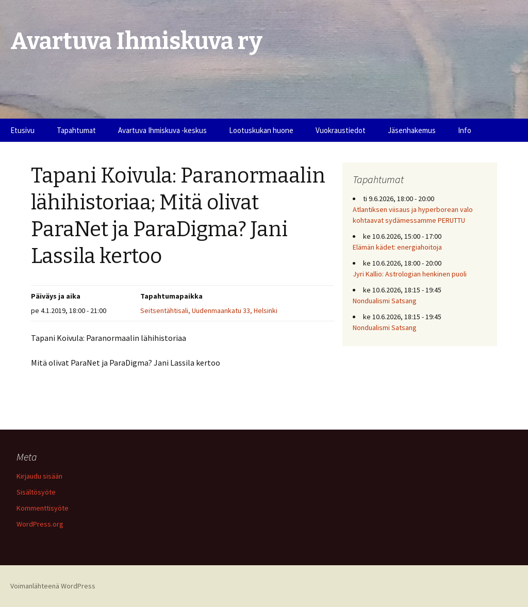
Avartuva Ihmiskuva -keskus (162, 130)
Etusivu (22, 130)
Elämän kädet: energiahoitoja (397, 247)
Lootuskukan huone (261, 130)
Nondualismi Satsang (385, 300)
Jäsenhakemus (412, 130)
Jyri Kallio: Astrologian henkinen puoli (410, 273)
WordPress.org (39, 524)
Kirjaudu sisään (39, 476)
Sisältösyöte (36, 492)
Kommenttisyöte (42, 508)
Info (464, 130)
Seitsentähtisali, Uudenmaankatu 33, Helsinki (208, 310)
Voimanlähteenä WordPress (52, 585)
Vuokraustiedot (341, 130)
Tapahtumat (76, 130)
